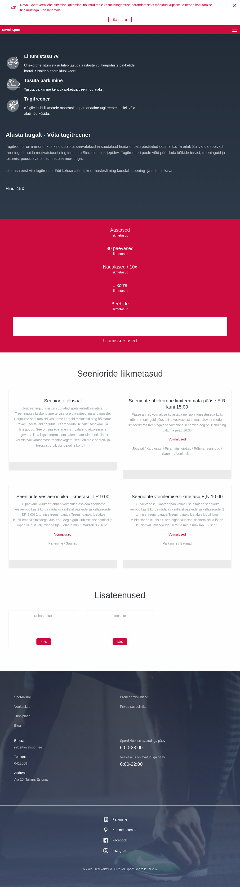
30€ (44, 648)
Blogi (18, 732)
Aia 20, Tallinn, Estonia (31, 786)
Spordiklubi (22, 703)
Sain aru (120, 20)
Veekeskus (22, 713)
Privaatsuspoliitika (133, 713)
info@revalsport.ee (28, 754)
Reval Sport (11, 30)
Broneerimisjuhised (134, 703)
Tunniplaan (22, 722)
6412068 (20, 770)
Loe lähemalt (50, 10)
